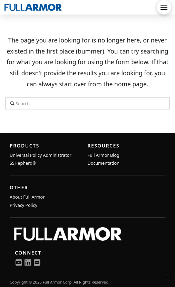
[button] (164, 7)
